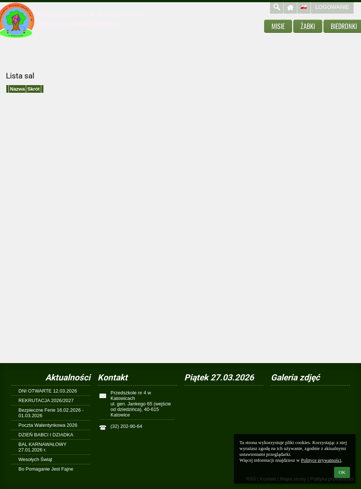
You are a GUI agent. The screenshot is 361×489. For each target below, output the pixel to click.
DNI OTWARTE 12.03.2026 (47, 391)
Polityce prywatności (321, 460)
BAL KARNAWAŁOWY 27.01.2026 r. (42, 447)
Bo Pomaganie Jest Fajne (45, 469)
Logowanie (332, 7)
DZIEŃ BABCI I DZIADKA (45, 434)
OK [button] (342, 472)
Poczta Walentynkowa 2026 (47, 425)
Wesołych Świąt (35, 459)
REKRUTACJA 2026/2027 (46, 400)
